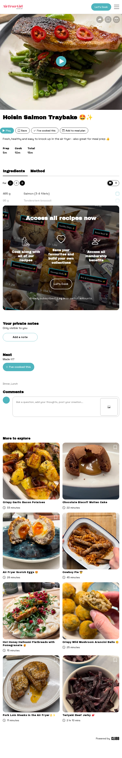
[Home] (13, 7)
